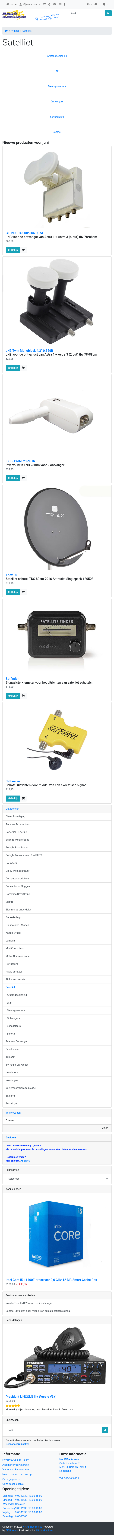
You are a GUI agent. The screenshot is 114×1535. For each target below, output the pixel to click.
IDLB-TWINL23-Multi (20, 461)
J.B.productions (44, 1530)
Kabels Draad (13, 932)
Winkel (15, 30)
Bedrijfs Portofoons (17, 847)
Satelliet (26, 30)
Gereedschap (13, 917)
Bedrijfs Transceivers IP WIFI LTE (24, 855)
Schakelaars (57, 116)
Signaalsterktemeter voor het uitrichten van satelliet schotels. (49, 682)
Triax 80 (11, 575)
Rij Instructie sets (15, 979)
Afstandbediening (57, 55)
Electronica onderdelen (19, 909)
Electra (9, 901)
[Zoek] (87, 13)
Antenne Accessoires (17, 824)
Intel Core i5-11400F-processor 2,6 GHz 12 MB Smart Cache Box (51, 1280)
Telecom (10, 1056)
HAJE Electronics (32, 1526)
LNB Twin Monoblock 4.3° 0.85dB (29, 351)
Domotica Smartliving (18, 894)
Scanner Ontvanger (16, 1041)
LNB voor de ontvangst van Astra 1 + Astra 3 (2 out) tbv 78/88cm (51, 354)
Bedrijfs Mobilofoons (17, 839)
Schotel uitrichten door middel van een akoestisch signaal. (47, 785)
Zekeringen (12, 1103)
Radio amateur (14, 971)
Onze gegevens (10, 1479)
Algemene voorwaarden (15, 1464)
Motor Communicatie (18, 956)
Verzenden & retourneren (16, 1469)
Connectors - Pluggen (18, 886)
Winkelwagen (13, 1112)
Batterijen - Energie (16, 832)
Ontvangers (57, 101)
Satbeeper (13, 781)
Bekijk (13, 250)
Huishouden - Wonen (17, 925)
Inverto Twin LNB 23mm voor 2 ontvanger (35, 465)
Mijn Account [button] (28, 4)
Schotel (57, 131)
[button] (89, 4)
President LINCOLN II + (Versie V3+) (31, 1397)
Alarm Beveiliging (15, 816)
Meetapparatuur (57, 86)
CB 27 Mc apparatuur (17, 870)
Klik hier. (25, 1160)
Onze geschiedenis (13, 1483)
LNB (57, 71)
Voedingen (12, 1080)
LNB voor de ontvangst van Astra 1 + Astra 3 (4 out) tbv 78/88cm (51, 237)
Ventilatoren (12, 1072)
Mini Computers (15, 948)
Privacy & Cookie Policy (15, 1459)
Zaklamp (11, 1095)
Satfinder (12, 679)
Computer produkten (17, 878)
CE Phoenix (12, 1530)
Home (11, 4)
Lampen (10, 940)
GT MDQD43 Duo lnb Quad (24, 233)
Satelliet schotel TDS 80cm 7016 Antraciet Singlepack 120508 (49, 579)
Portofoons (12, 963)
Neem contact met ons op (17, 1474)
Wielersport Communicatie (21, 1088)
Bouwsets (11, 863)
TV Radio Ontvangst (17, 1064)
